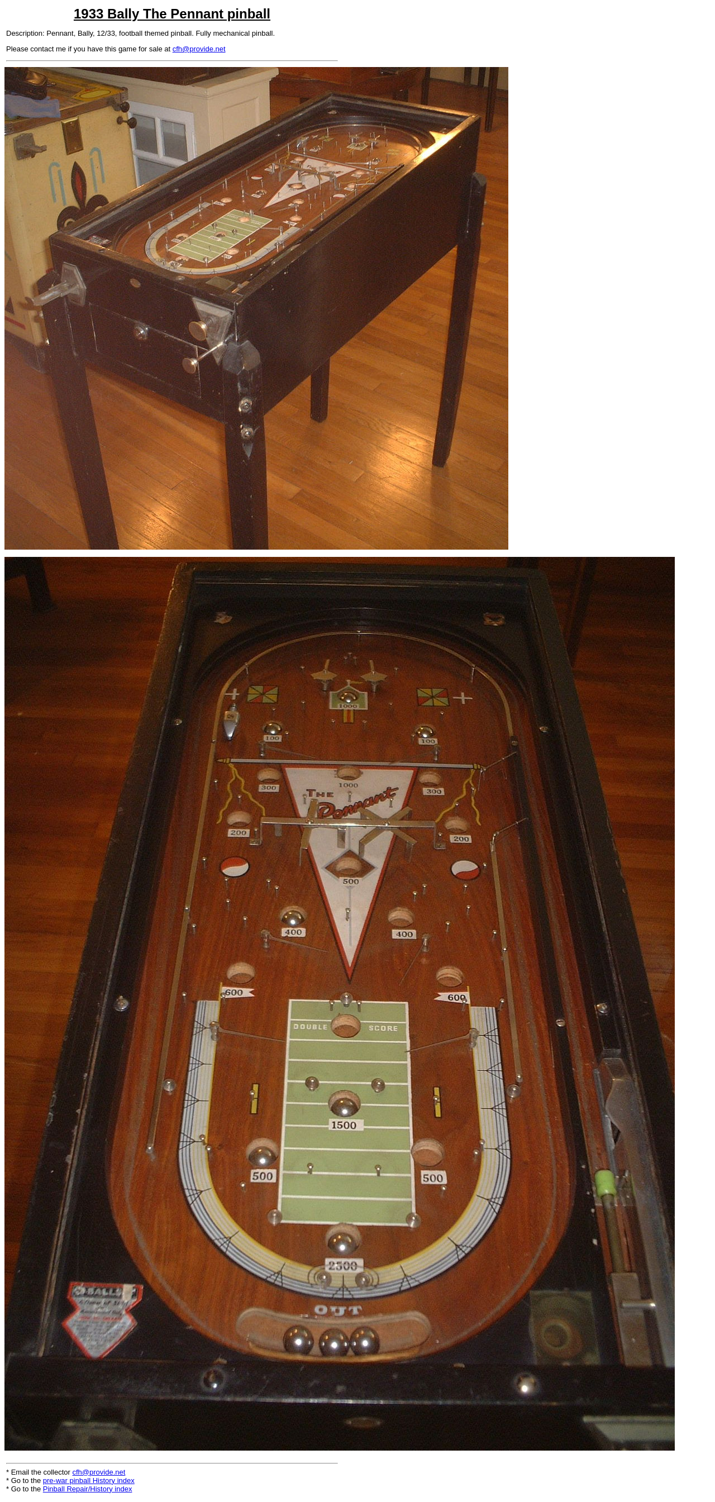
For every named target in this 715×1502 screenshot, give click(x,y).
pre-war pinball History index (89, 1480)
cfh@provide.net (199, 49)
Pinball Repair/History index (87, 1489)
